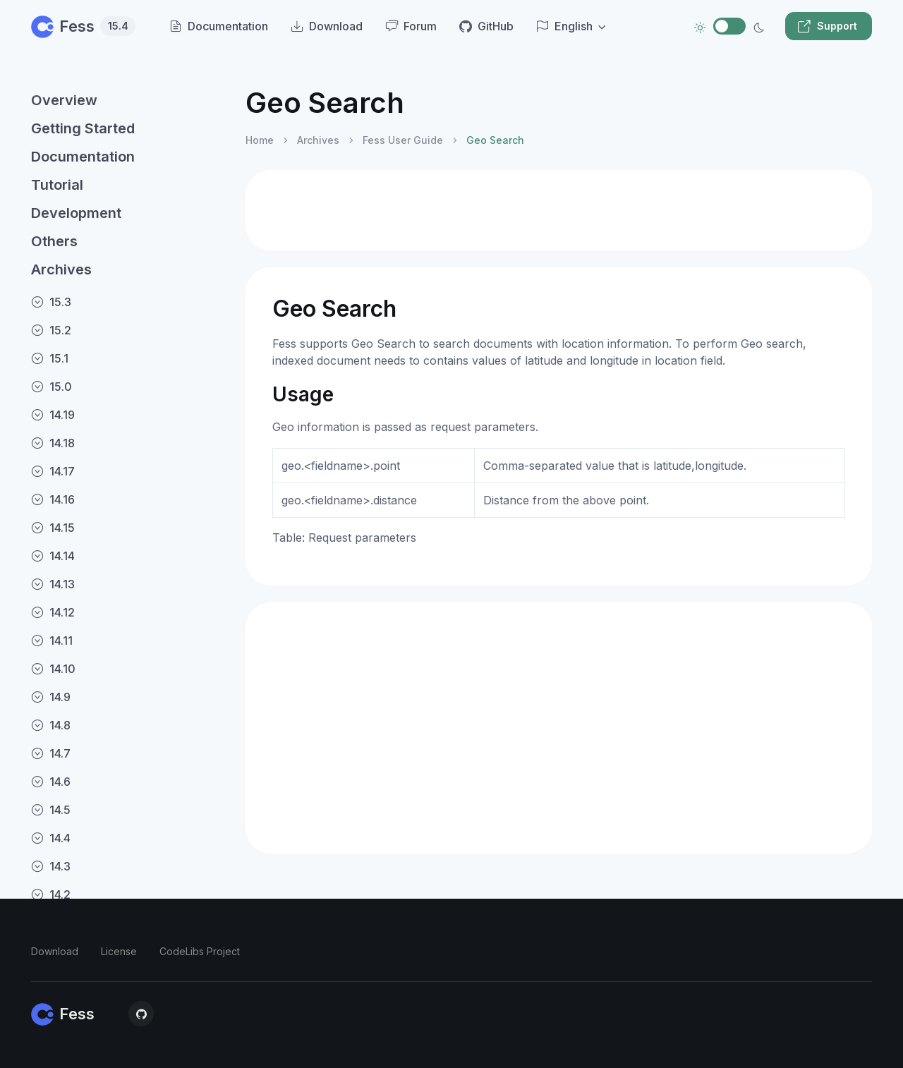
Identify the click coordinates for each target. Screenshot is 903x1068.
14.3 (51, 866)
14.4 (51, 838)
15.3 (51, 302)
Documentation (83, 156)
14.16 (53, 499)
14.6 (51, 782)
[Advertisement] (559, 210)
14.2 (51, 894)
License (119, 951)
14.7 (51, 753)
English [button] (564, 26)
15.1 (49, 358)
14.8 (51, 725)
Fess (83, 26)
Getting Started (83, 128)
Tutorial (57, 184)
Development (76, 213)
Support (827, 26)
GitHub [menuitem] (486, 26)
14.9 (51, 697)
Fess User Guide (403, 140)
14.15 (53, 528)
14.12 (53, 612)
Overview (64, 100)
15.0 (51, 387)
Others (54, 241)
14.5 (51, 810)
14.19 (53, 415)
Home (260, 140)
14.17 (53, 471)
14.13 (53, 584)
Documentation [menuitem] (218, 26)
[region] (130, 565)
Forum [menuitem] (411, 26)
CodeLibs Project (199, 951)
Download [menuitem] (327, 26)
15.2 (51, 330)
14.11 (52, 640)
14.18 (53, 443)
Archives (61, 269)
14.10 (53, 669)
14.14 (53, 556)
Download (54, 951)
